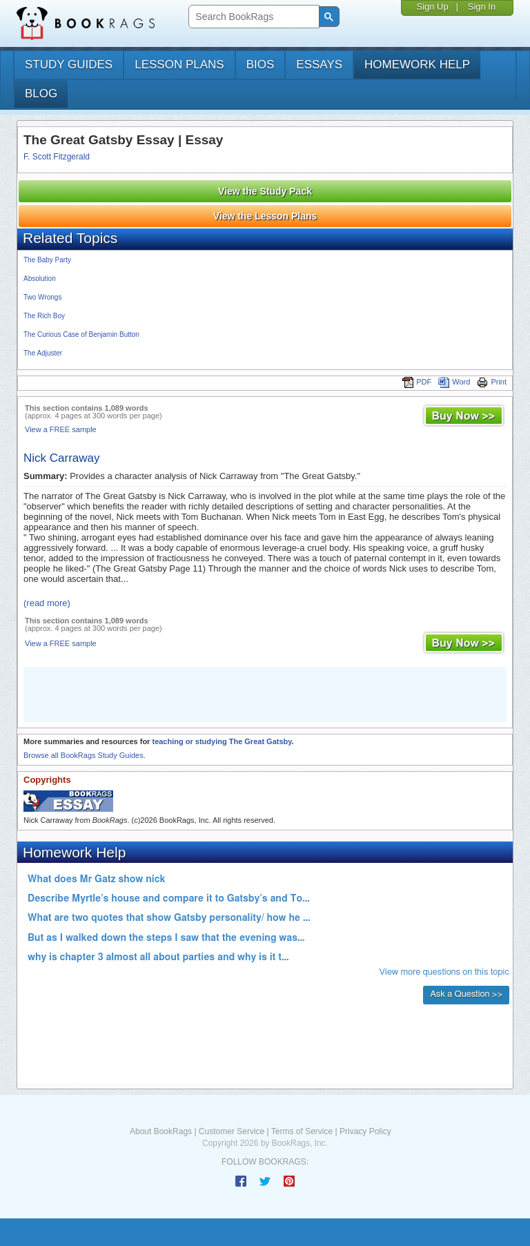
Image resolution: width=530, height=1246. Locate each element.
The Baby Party (47, 260)
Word (454, 382)
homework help (417, 64)
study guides (68, 64)
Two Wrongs (42, 297)
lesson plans (179, 64)
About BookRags (161, 1131)
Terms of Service (302, 1131)
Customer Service (231, 1131)
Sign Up (432, 6)
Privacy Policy (365, 1131)
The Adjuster (42, 353)
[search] (252, 17)
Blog (41, 93)
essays (319, 64)
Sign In (481, 6)
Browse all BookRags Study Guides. (84, 755)
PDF (416, 382)
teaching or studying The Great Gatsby (221, 741)
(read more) (46, 603)
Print (492, 382)
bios (260, 64)
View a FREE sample (61, 429)
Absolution (39, 278)
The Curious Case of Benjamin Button (81, 334)
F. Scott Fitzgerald (56, 157)
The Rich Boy (44, 316)
